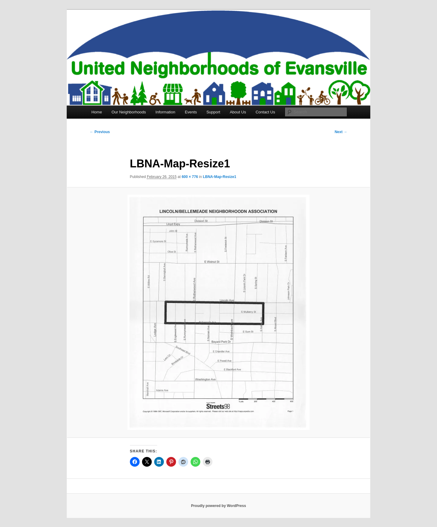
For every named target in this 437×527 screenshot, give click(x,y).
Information (165, 112)
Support (213, 112)
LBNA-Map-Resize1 (219, 177)
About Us (238, 112)
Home (96, 112)
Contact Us (265, 112)
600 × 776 (190, 177)
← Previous (100, 132)
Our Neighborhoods (128, 112)
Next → (341, 132)
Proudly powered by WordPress (218, 506)
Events (191, 112)
